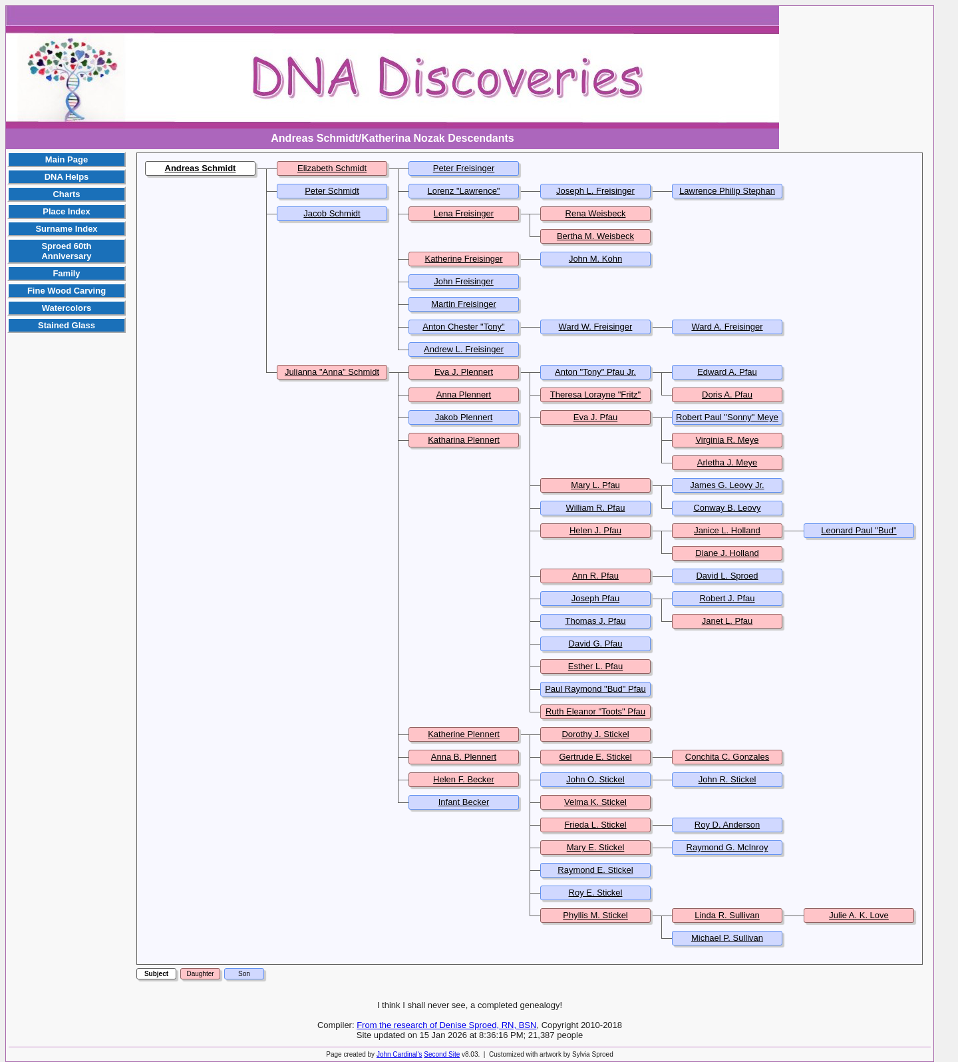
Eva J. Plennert (463, 372)
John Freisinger (464, 281)
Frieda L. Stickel (595, 825)
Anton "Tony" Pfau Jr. (595, 372)
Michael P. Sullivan (727, 938)
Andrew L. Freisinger (464, 349)
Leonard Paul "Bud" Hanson (858, 535)
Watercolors (67, 308)
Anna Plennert (463, 394)
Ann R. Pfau (595, 576)
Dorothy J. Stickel (595, 734)
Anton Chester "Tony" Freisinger (463, 332)
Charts (66, 194)
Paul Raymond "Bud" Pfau (595, 689)
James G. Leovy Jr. (727, 485)
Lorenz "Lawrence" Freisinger (464, 196)
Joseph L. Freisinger (595, 191)
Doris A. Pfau (727, 394)
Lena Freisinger (464, 213)
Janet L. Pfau (727, 621)
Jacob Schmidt (331, 213)
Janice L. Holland (727, 530)
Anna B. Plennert (463, 757)
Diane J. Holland (726, 553)
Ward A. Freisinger (726, 327)
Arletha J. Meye (727, 462)
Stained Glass (66, 325)
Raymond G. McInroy (727, 847)
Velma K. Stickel (595, 802)
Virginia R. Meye (726, 440)
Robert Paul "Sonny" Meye (727, 417)
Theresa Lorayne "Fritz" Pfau (595, 399)
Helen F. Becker (463, 779)
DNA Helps (67, 177)
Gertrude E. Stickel (595, 757)
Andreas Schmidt (200, 168)
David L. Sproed (727, 576)
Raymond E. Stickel (595, 870)
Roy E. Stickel (596, 893)
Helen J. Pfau (595, 530)
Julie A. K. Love (859, 915)
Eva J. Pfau (595, 417)
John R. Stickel (727, 779)
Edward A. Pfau (727, 372)
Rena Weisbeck (595, 213)
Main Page (66, 159)
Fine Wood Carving (66, 291)
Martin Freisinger (463, 304)
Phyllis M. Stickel (595, 915)
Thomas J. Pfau (595, 621)
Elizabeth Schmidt (332, 168)
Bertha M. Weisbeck (595, 236)
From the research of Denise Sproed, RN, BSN (446, 1025)
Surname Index (66, 229)
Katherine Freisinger (463, 259)
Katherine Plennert (464, 734)
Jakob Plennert (464, 417)
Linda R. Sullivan (727, 915)
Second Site (442, 1054)
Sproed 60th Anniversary (66, 251)
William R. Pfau (595, 508)
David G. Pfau (596, 644)
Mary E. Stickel (596, 847)
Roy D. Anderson (727, 825)
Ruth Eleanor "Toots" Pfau (595, 711)
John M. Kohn (595, 259)
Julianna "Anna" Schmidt (332, 372)
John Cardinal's (399, 1054)
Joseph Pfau (595, 598)
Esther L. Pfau (595, 666)
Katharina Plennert (464, 440)
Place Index (66, 211)
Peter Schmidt (332, 191)
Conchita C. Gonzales (727, 757)
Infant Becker (464, 802)
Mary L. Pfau (595, 485)
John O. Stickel (595, 779)
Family (66, 273)
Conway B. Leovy (726, 508)
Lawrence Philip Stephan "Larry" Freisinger (727, 196)
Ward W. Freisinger (596, 327)
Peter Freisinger (463, 168)
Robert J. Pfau (726, 598)
